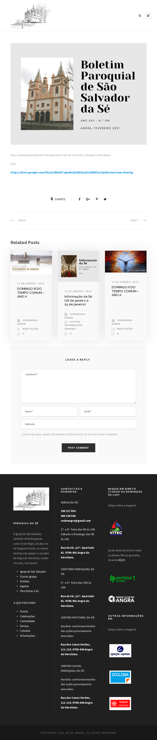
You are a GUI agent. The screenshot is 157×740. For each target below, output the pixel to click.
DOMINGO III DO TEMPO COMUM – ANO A (31, 292)
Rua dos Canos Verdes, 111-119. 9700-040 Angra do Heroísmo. (77, 649)
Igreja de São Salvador (33, 571)
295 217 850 (68, 511)
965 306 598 (68, 516)
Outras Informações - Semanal (74, 325)
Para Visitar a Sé (29, 591)
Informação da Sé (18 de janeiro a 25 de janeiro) (78, 300)
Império (24, 586)
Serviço (24, 626)
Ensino (24, 611)
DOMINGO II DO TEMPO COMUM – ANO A (125, 291)
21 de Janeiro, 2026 (31, 283)
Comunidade (27, 621)
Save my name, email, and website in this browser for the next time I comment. (71, 434)
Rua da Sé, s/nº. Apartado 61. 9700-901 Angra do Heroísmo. (77, 552)
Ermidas (24, 581)
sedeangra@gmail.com (76, 520)
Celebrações (27, 616)
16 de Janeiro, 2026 (78, 291)
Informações (27, 635)
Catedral (25, 631)
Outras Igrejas (28, 576)
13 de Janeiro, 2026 (125, 282)
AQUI (121, 560)
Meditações (31, 328)
